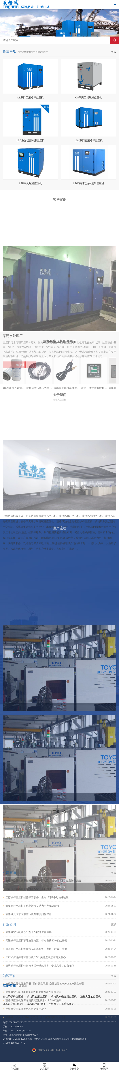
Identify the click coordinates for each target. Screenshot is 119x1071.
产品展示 (45, 1066)
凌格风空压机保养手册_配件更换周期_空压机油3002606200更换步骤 (60, 1051)
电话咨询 (104, 1066)
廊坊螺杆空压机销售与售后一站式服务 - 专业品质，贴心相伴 (60, 1033)
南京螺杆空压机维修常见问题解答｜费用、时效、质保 (60, 1017)
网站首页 (15, 1066)
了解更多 (19, 418)
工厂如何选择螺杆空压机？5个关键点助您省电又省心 (60, 1025)
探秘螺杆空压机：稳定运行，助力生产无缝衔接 (60, 973)
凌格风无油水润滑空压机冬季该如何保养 (60, 982)
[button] (58, 33)
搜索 (114, 40)
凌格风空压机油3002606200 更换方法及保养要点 (60, 1060)
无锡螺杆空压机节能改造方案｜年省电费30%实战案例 (60, 1008)
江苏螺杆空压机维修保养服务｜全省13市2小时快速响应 (60, 965)
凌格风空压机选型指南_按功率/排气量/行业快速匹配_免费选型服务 (60, 948)
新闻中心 (74, 1066)
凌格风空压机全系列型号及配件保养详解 (60, 1000)
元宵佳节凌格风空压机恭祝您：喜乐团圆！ (60, 957)
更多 (113, 58)
